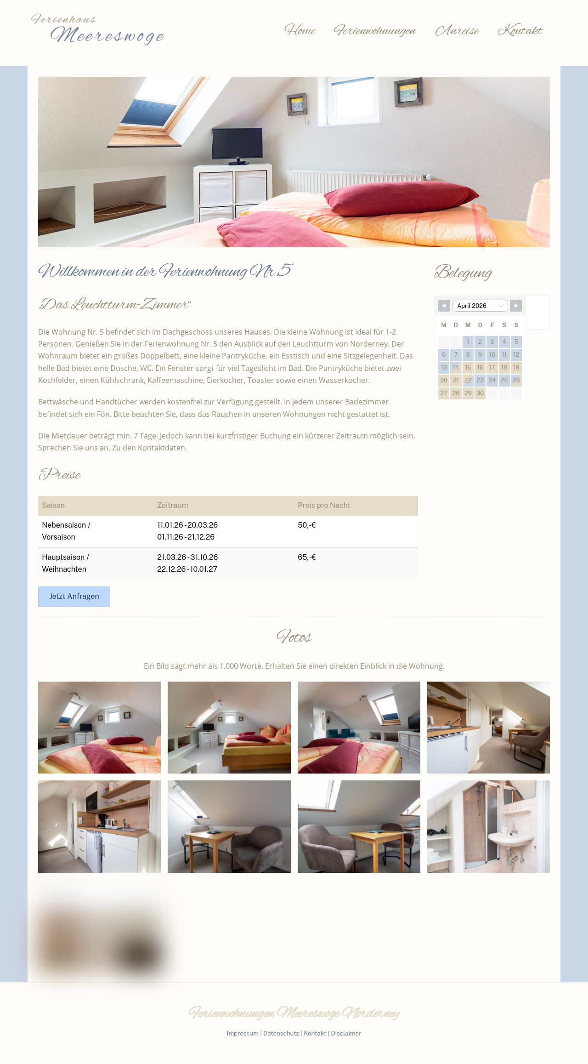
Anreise (456, 31)
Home (299, 31)
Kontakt (520, 31)
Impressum (243, 1033)
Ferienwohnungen (375, 31)
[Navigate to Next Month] (516, 306)
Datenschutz (281, 1033)
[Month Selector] (480, 306)
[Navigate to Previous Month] (444, 306)
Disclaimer (346, 1033)
